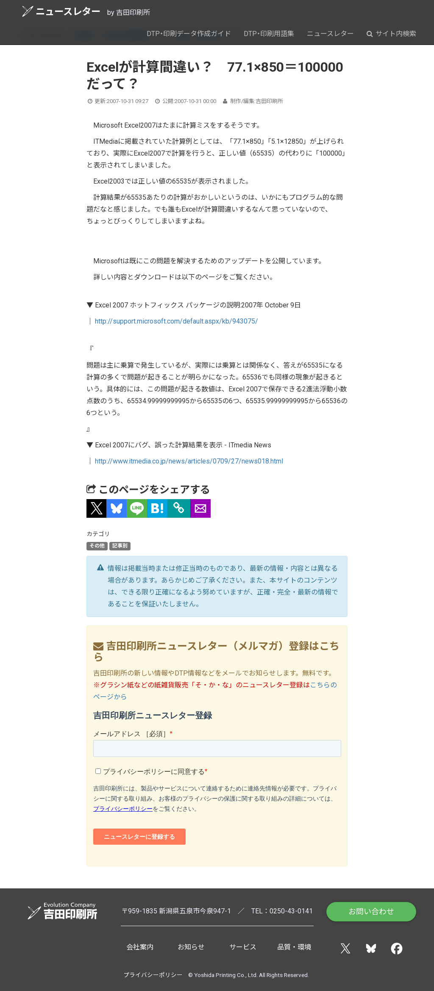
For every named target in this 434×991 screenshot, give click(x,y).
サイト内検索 (391, 34)
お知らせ (191, 947)
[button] (96, 508)
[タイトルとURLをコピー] (178, 508)
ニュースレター (61, 11)
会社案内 (139, 947)
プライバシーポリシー (153, 974)
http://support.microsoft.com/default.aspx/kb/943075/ (176, 321)
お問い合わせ (371, 911)
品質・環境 (294, 947)
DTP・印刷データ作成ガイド (189, 34)
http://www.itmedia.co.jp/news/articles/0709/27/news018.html (189, 461)
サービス (242, 947)
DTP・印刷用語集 (269, 34)
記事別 (120, 546)
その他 (97, 546)
